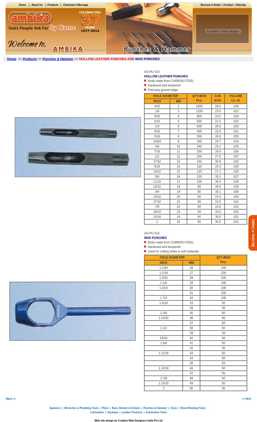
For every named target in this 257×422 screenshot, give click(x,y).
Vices (174, 408)
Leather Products (132, 412)
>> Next (246, 398)
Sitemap (241, 5)
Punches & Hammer (155, 408)
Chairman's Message (75, 5)
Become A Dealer (212, 5)
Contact (228, 5)
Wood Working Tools (192, 408)
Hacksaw (112, 412)
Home (24, 5)
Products (52, 5)
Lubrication (97, 412)
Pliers (105, 408)
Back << (11, 398)
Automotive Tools (156, 412)
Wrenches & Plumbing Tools (81, 408)
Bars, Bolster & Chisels (126, 408)
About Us (36, 5)
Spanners (55, 408)
